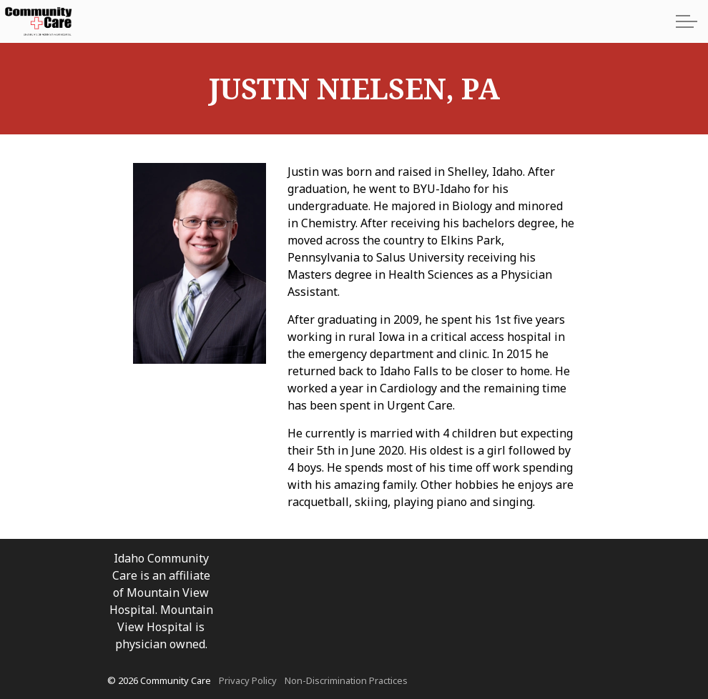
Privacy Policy (248, 680)
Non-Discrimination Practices (346, 680)
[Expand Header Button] (686, 21)
